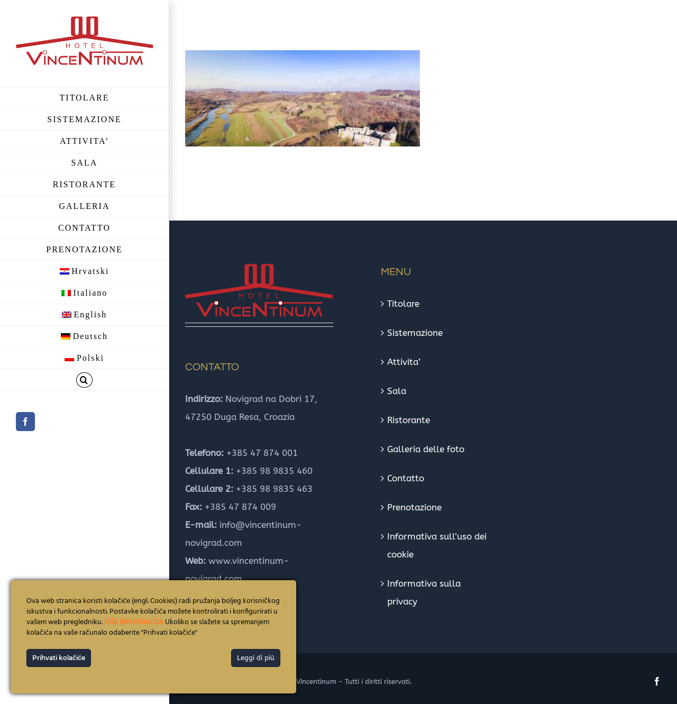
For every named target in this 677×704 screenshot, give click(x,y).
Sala (396, 391)
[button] (84, 380)
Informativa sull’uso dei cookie (437, 545)
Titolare (403, 303)
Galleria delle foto (425, 449)
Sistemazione (415, 332)
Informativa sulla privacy (424, 592)
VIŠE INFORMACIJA (133, 622)
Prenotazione (414, 507)
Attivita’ (403, 361)
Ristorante (408, 420)
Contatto (405, 478)
